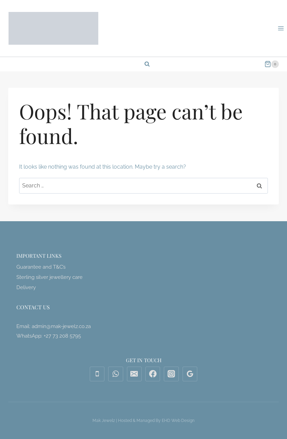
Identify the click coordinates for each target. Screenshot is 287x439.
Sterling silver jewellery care (49, 277)
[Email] (134, 374)
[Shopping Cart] (271, 64)
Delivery (26, 287)
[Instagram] (171, 374)
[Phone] (97, 374)
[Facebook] (152, 374)
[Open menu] (280, 28)
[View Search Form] (144, 64)
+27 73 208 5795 (62, 336)
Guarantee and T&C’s (41, 267)
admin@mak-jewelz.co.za (61, 326)
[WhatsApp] (115, 374)
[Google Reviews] (190, 374)
